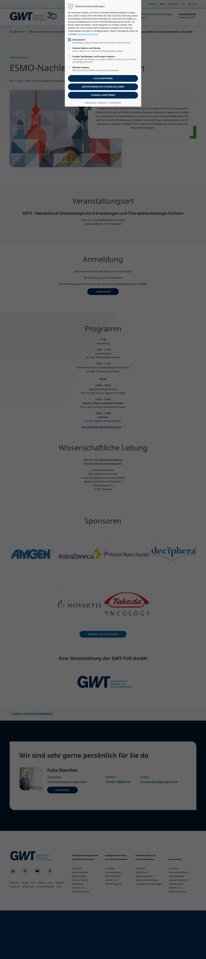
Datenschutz (90, 102)
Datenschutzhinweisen (88, 34)
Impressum (102, 102)
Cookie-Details (114, 102)
